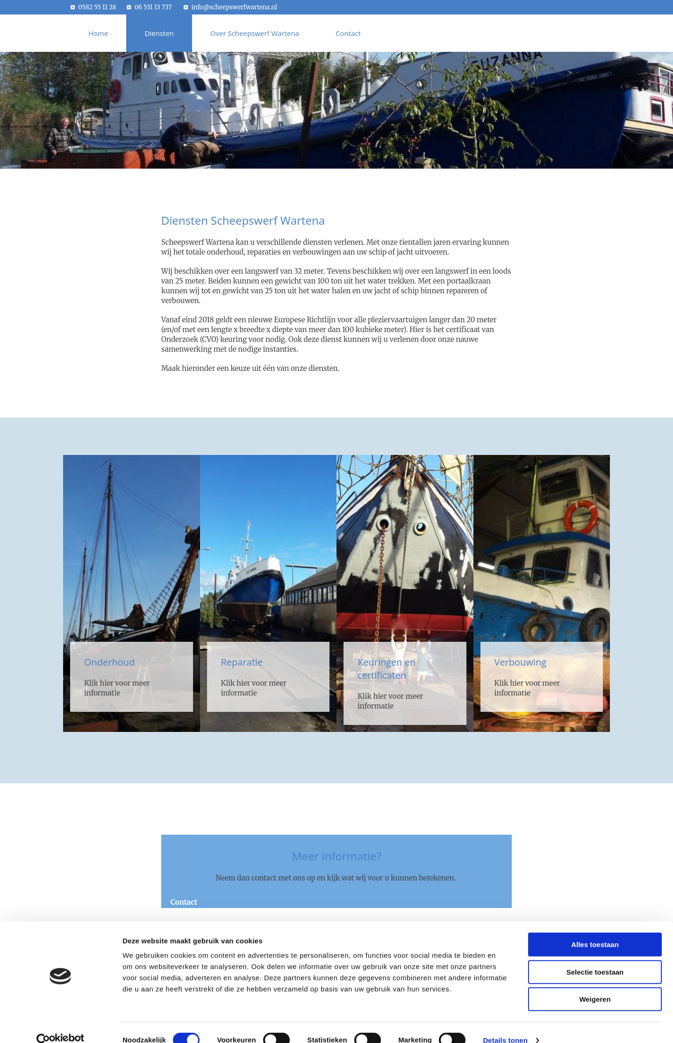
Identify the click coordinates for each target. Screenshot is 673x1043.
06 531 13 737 (153, 7)
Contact (348, 33)
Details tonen (505, 1025)
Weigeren (594, 983)
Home (98, 33)
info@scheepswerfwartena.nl (234, 7)
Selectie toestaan (595, 956)
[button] (184, 902)
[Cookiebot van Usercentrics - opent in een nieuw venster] (60, 1025)
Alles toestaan (595, 929)
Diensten (158, 33)
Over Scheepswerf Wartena (254, 33)
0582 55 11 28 (97, 7)
